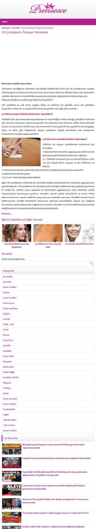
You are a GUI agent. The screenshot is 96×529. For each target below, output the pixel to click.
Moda (6, 393)
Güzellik (16, 28)
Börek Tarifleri (9, 287)
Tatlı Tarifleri (9, 425)
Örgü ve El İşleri (10, 399)
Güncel (6, 335)
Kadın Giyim (8, 367)
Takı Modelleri (9, 420)
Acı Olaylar (8, 276)
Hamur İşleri (8, 356)
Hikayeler (7, 361)
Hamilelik (7, 351)
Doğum (6, 314)
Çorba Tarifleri (9, 298)
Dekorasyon (8, 303)
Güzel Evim (8, 340)
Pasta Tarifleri (9, 404)
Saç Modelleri (9, 409)
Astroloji (7, 282)
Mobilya (7, 388)
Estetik (6, 319)
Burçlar (6, 292)
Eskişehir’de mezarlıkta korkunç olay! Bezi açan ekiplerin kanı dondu (56, 458)
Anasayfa (6, 28)
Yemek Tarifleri (10, 430)
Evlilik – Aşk (8, 324)
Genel (5, 329)
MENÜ (4, 22)
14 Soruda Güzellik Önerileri (79, 244)
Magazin (7, 383)
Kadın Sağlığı (9, 372)
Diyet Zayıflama (10, 308)
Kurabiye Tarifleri (11, 377)
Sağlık (6, 414)
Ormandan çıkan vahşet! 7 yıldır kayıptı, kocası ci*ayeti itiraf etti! (55, 513)
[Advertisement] (48, 60)
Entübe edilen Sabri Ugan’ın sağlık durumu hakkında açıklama (53, 526)
